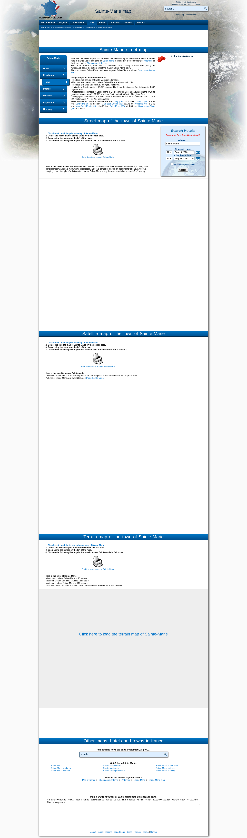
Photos (47, 89)
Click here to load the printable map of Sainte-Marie (73, 133)
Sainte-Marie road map (61, 768)
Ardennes (148, 61)
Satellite (128, 22)
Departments (78, 22)
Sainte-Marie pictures (165, 768)
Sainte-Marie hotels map (167, 765)
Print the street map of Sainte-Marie (98, 157)
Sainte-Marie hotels (112, 765)
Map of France (48, 22)
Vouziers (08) (141, 104)
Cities (92, 22)
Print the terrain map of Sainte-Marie (98, 569)
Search (182, 170)
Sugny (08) (119, 101)
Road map (48, 75)
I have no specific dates (184, 164)
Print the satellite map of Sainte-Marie (98, 366)
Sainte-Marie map (111, 768)
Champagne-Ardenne (96, 63)
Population (49, 102)
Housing (47, 109)
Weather (141, 22)
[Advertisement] (123, 38)
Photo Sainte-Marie (95, 378)
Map (48, 82)
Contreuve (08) (82, 104)
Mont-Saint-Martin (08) (86, 106)
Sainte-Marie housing (165, 771)
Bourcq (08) (142, 101)
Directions (115, 22)
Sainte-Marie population (114, 771)
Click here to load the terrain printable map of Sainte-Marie (76, 545)
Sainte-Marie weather (60, 771)
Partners (137, 832)
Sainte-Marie (53, 58)
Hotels (102, 22)
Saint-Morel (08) (117, 106)
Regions (63, 22)
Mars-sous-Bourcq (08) (112, 104)
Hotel (46, 68)
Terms (146, 832)
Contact (153, 832)
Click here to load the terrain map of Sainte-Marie (123, 634)
